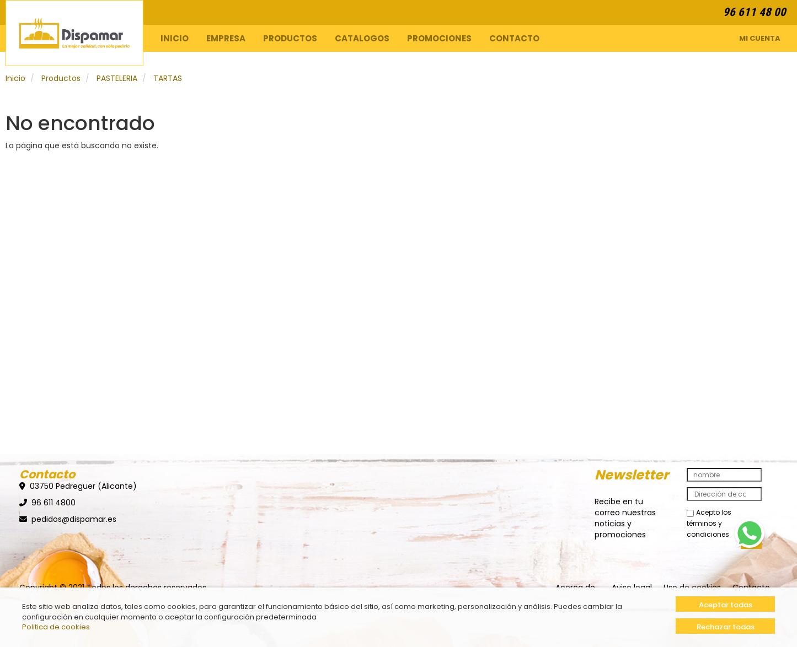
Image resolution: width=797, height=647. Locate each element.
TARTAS (167, 78)
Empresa (225, 38)
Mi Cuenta (759, 38)
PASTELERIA (117, 78)
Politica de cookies (56, 627)
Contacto (514, 38)
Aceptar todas (725, 605)
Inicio (175, 38)
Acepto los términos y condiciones (709, 523)
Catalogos (362, 38)
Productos (290, 38)
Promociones (439, 38)
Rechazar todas (726, 627)
